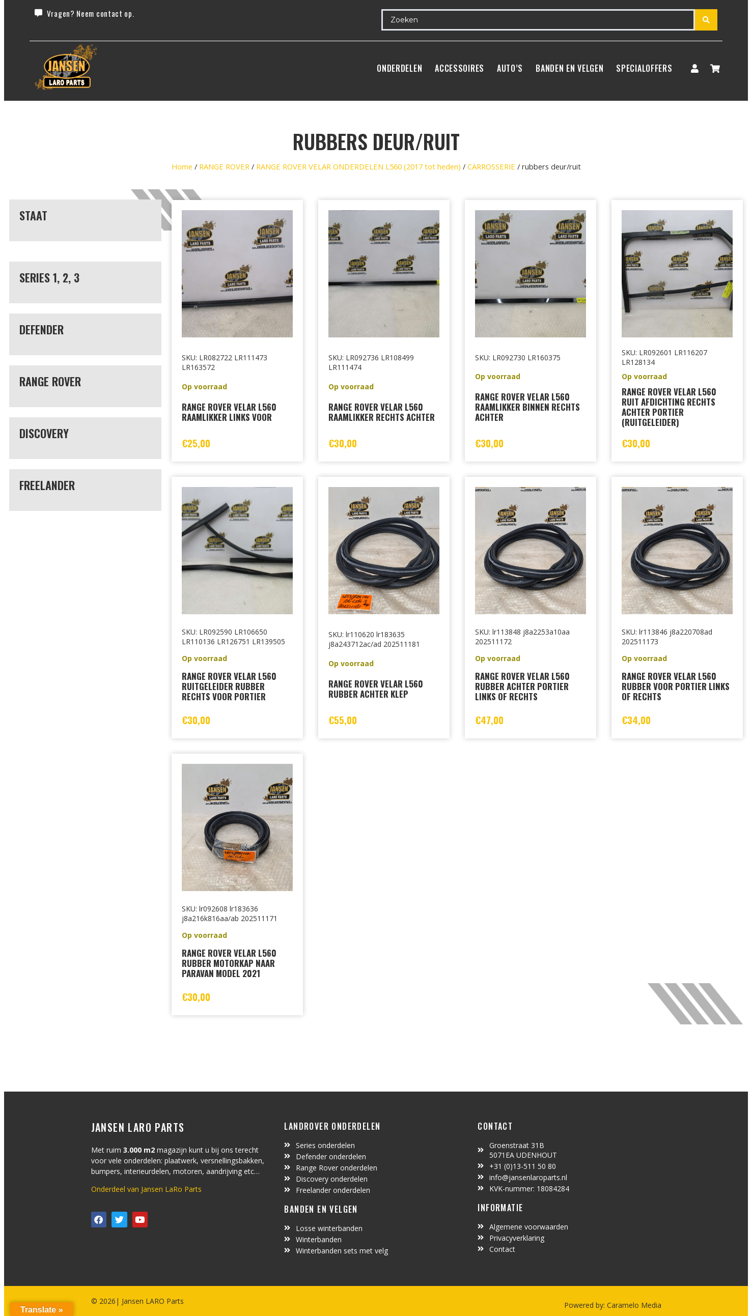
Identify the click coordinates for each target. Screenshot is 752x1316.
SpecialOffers (644, 68)
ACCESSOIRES (459, 68)
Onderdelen (399, 68)
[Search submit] (706, 20)
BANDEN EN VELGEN (569, 68)
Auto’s (510, 68)
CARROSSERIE (491, 166)
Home (182, 166)
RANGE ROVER (224, 166)
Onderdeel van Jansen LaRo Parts (146, 1189)
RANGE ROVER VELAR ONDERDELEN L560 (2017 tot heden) (358, 166)
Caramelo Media (633, 1305)
